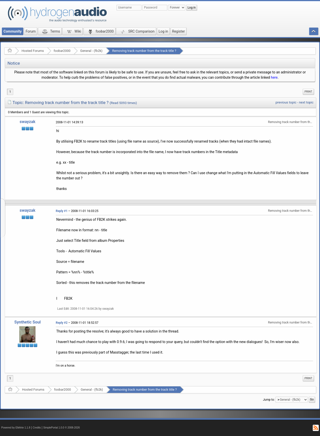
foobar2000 (62, 51)
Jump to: (269, 399)
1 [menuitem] (10, 91)
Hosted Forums (33, 51)
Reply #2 (62, 322)
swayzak (28, 121)
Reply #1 (62, 211)
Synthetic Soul (27, 322)
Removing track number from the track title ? (144, 51)
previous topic (286, 102)
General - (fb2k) (91, 51)
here (274, 77)
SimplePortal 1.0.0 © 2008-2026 (61, 427)
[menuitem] (308, 92)
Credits (37, 427)
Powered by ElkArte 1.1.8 (15, 427)
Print (308, 91)
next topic (306, 102)
